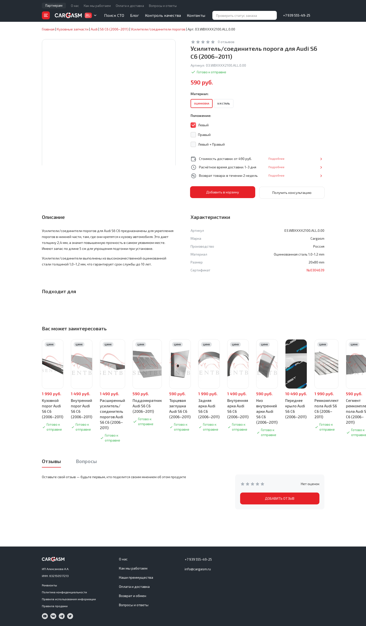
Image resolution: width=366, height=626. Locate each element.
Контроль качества (163, 15)
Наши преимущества (136, 577)
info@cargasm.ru (198, 568)
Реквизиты (49, 584)
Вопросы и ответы (163, 6)
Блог (134, 15)
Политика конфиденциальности (64, 591)
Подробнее (308, 158)
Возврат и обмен (132, 595)
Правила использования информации (69, 598)
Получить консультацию (291, 192)
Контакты (196, 15)
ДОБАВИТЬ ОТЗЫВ (279, 498)
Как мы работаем (97, 6)
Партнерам (53, 5)
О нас (75, 6)
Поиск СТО (114, 15)
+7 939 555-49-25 (296, 15)
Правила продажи (55, 605)
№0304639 (315, 269)
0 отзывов (226, 42)
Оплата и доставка (130, 6)
